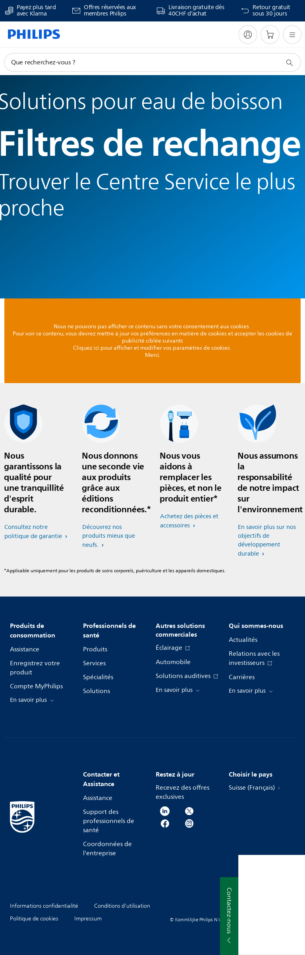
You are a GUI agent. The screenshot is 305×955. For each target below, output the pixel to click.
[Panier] (270, 34)
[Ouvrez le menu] (292, 34)
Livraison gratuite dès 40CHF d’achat (196, 10)
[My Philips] (247, 34)
